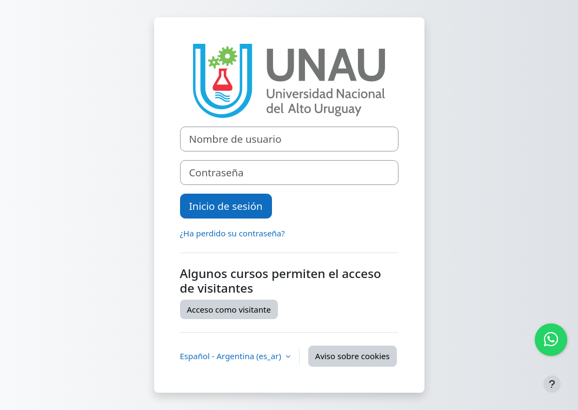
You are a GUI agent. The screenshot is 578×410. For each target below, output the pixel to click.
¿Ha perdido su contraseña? (232, 233)
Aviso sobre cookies (352, 356)
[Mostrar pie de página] (552, 384)
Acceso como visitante (229, 309)
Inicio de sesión (226, 206)
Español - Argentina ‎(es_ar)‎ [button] (231, 356)
